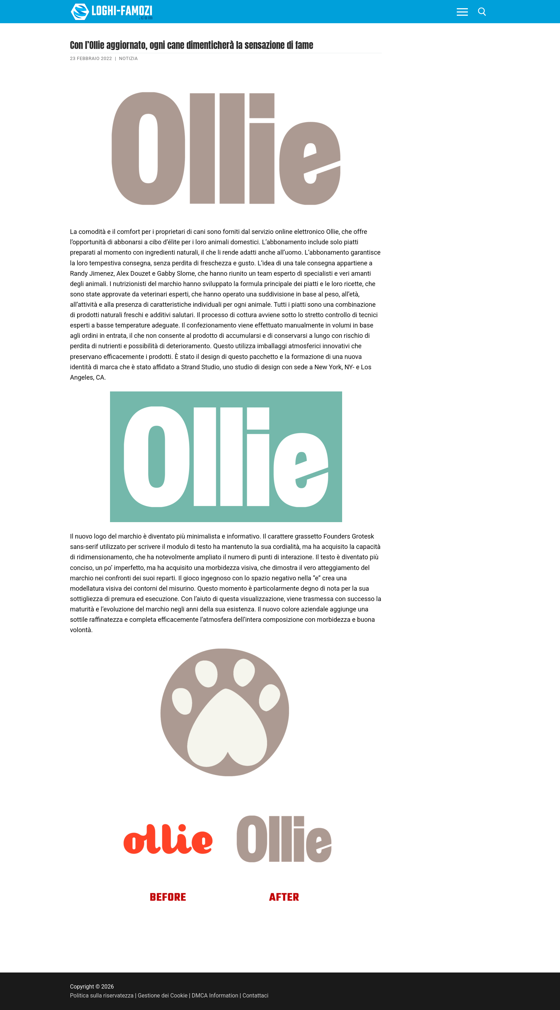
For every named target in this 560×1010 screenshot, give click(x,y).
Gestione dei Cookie (163, 995)
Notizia (128, 58)
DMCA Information (215, 995)
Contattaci (255, 995)
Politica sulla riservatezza (102, 995)
